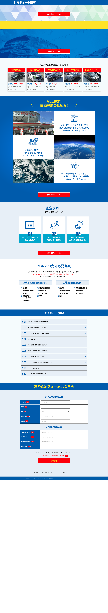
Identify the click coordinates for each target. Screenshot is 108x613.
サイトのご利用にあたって (48, 606)
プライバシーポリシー (64, 606)
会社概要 (36, 606)
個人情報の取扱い (56, 584)
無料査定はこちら (54, 55)
